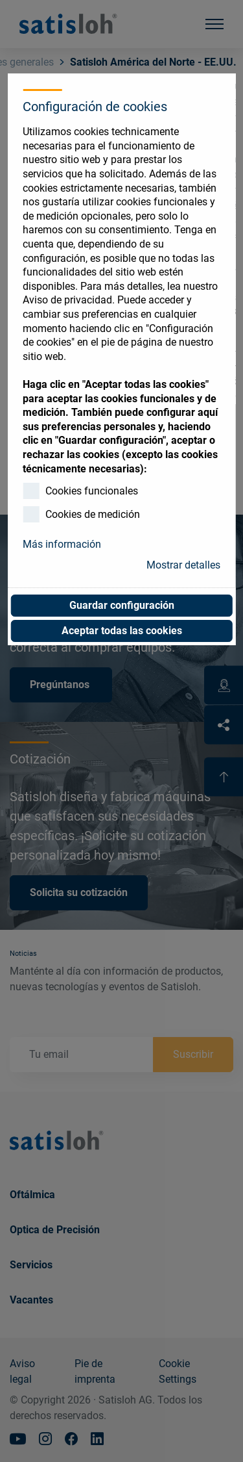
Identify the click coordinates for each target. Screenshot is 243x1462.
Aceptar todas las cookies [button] (122, 630)
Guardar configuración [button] (121, 605)
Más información (62, 544)
